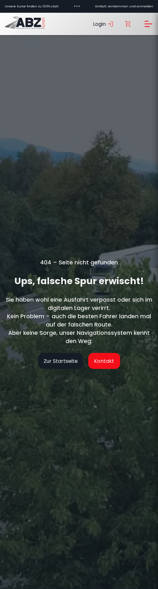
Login (103, 24)
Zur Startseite (61, 361)
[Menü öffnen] (148, 24)
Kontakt (104, 361)
